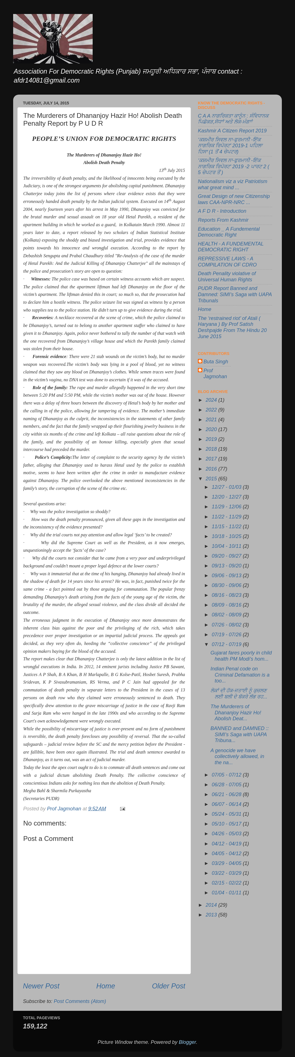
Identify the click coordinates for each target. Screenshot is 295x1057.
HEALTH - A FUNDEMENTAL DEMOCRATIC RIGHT (231, 247)
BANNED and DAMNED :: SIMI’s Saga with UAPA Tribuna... (239, 734)
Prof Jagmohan (215, 374)
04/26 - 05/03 (227, 833)
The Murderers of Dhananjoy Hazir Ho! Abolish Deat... (235, 712)
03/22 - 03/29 (227, 873)
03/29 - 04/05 (227, 863)
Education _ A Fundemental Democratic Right (229, 232)
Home (105, 986)
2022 (212, 410)
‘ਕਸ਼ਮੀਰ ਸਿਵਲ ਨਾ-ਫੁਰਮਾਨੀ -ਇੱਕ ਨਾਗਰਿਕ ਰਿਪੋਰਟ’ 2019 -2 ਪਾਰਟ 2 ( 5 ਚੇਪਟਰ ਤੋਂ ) (233, 166)
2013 (212, 915)
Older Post (168, 986)
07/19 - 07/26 (227, 634)
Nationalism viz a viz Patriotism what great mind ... (232, 184)
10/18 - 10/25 (227, 536)
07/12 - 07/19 (227, 644)
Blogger (187, 1042)
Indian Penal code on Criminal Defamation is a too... (240, 675)
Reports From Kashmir (223, 220)
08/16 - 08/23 (227, 595)
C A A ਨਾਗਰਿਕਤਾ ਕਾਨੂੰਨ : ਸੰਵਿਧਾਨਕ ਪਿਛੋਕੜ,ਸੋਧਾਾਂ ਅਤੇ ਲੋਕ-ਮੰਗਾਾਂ (233, 119)
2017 (212, 459)
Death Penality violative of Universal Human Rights (227, 276)
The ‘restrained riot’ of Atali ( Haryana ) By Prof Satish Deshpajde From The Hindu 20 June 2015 (232, 327)
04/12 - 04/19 (227, 843)
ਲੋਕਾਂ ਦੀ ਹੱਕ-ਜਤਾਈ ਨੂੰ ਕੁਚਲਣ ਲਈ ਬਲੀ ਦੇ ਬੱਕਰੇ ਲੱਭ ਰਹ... (238, 694)
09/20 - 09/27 (227, 556)
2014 (212, 905)
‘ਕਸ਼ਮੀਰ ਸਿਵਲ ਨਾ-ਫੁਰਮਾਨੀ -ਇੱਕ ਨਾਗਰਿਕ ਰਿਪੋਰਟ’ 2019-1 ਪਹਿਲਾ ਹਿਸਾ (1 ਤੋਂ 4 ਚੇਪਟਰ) (230, 146)
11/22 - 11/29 (227, 517)
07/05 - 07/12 (227, 775)
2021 (212, 419)
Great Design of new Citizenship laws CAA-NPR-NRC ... (234, 199)
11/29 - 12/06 (227, 506)
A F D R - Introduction (222, 211)
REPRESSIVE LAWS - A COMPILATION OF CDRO (227, 262)
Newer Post (41, 986)
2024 (212, 400)
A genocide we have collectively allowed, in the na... (237, 756)
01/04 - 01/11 (227, 892)
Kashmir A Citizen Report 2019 (232, 131)
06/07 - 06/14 (227, 804)
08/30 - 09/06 (227, 585)
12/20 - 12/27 (227, 497)
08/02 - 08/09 (227, 615)
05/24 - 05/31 (227, 814)
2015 (212, 478)
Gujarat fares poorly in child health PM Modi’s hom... (241, 656)
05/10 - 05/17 (227, 824)
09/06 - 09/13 (227, 575)
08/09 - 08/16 (227, 605)
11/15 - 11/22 (227, 526)
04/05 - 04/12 (227, 853)
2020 (212, 429)
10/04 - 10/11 (227, 546)
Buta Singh (215, 361)
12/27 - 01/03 (227, 487)
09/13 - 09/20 (227, 566)
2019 (212, 439)
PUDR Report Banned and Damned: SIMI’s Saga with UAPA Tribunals (235, 294)
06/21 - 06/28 (227, 794)
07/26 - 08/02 (227, 625)
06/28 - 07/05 (227, 784)
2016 (212, 469)
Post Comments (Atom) (80, 1001)
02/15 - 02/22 (227, 883)
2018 (212, 449)
